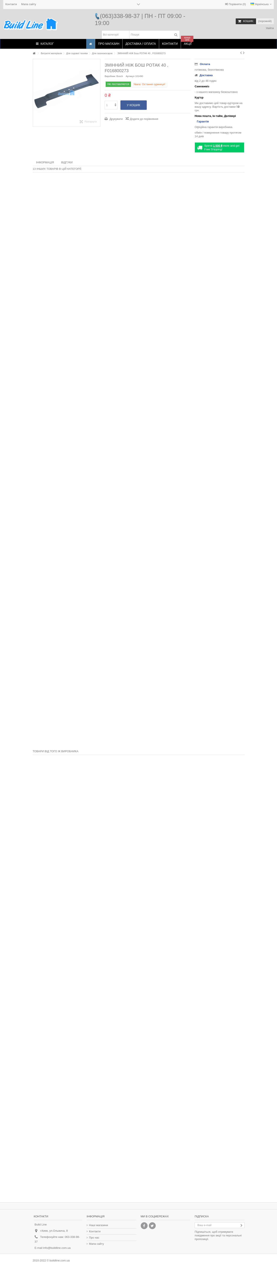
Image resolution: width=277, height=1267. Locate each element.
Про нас (94, 1237)
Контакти (11, 4)
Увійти (269, 28)
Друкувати (116, 119)
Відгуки (67, 162)
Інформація (45, 162)
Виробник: (110, 76)
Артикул (130, 76)
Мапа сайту (28, 4)
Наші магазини (98, 1225)
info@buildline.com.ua (57, 1247)
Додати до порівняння (144, 119)
